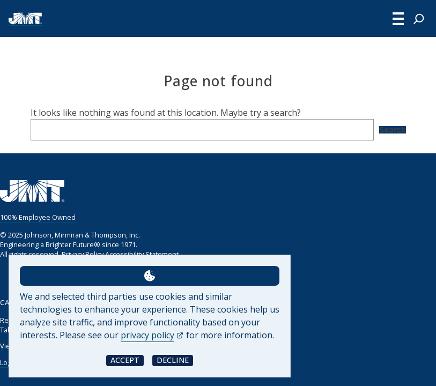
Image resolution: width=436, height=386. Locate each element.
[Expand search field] (418, 18)
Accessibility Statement (142, 254)
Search (392, 129)
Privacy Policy (83, 254)
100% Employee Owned (38, 217)
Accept (124, 360)
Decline (173, 360)
